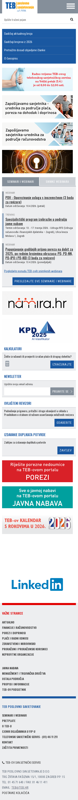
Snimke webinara (57, 181)
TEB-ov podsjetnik (14, 689)
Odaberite (64, 422)
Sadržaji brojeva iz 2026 (18, 42)
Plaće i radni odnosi (15, 638)
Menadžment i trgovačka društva (24, 673)
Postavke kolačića (15, 793)
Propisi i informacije (15, 684)
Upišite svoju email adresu (18, 384)
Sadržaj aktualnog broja (18, 34)
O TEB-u (7, 726)
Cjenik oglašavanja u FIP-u (18, 731)
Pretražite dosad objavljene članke (24, 50)
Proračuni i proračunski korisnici (25, 649)
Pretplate (8, 720)
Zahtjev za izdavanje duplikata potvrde (25, 442)
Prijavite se (60, 391)
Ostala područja (13, 679)
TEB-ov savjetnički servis (21, 762)
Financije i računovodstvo (19, 627)
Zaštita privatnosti (15, 747)
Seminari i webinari (20, 181)
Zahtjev (65, 450)
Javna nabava (10, 668)
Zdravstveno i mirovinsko (19, 643)
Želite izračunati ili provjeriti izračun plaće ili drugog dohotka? (38, 356)
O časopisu (11, 58)
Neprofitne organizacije (18, 654)
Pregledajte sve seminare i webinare (43, 281)
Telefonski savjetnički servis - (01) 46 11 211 (30, 737)
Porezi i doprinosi (14, 633)
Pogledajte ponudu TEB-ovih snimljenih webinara (33, 271)
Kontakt (7, 742)
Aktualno (8, 622)
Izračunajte (62, 364)
